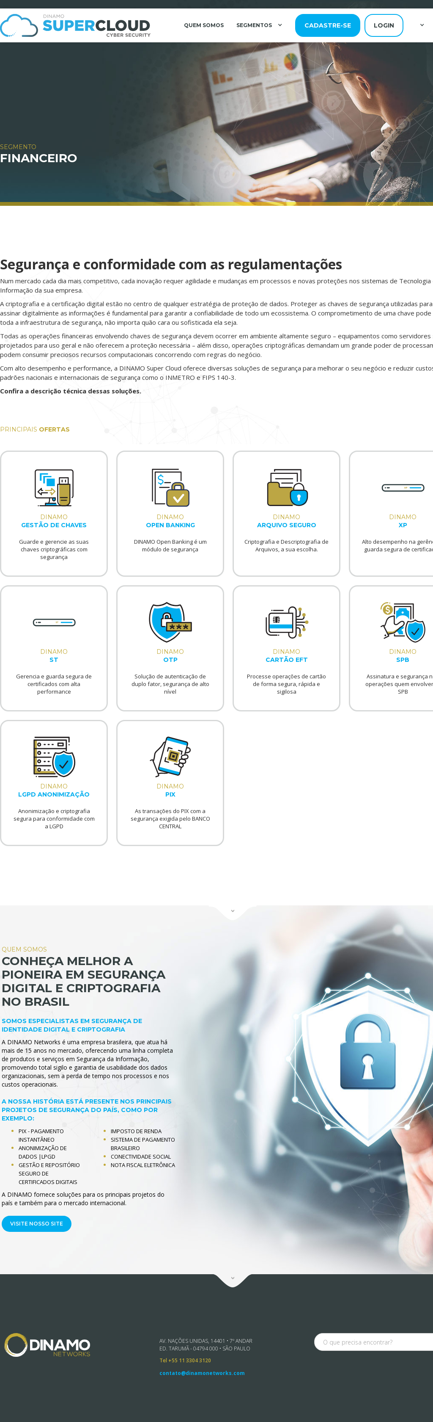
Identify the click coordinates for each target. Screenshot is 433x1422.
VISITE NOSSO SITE (34, 1222)
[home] (75, 25)
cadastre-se (327, 25)
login (384, 25)
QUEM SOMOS (204, 25)
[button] (260, 25)
